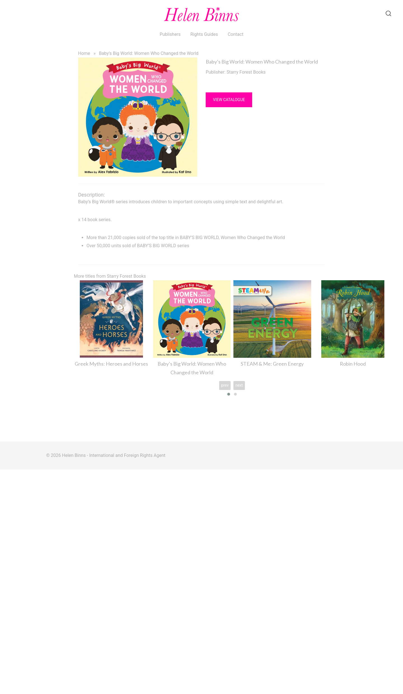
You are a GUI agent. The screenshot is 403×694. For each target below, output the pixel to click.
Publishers (170, 34)
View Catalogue (229, 99)
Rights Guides (204, 34)
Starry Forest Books (246, 72)
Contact (235, 34)
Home (84, 53)
